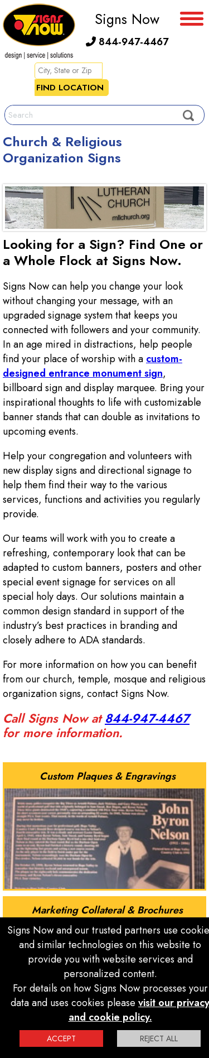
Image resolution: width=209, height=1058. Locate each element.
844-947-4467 (127, 42)
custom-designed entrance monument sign (92, 366)
